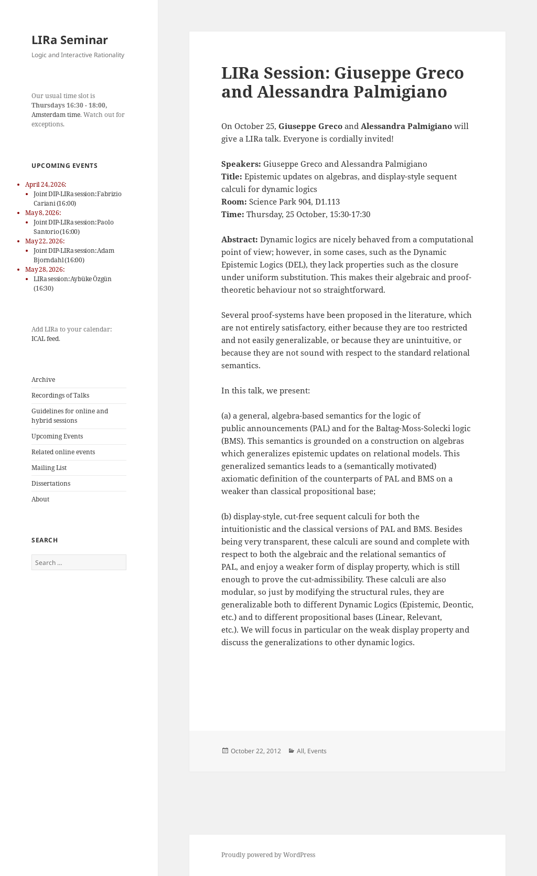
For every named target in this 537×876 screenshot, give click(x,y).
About (40, 499)
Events (317, 750)
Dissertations (50, 483)
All (300, 750)
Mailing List (49, 467)
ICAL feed (45, 338)
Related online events (63, 451)
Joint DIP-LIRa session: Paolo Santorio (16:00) (73, 227)
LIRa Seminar (69, 39)
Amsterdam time (55, 114)
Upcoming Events (57, 436)
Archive (43, 379)
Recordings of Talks (60, 395)
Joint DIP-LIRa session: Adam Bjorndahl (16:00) (74, 255)
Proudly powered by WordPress (268, 854)
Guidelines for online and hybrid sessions (69, 416)
